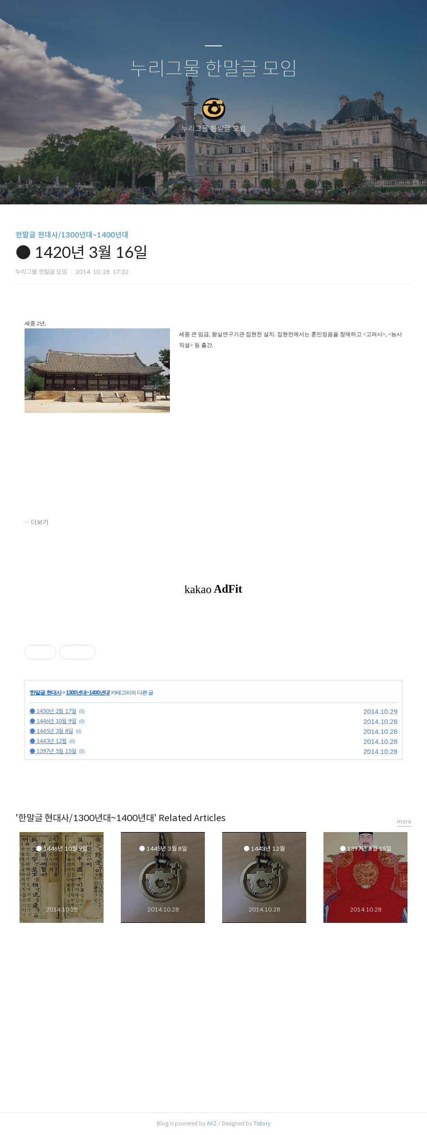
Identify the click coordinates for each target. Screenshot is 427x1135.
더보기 (40, 522)
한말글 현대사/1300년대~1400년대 (72, 235)
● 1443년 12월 (48, 741)
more (404, 821)
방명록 (198, 186)
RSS (228, 186)
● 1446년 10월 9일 (53, 721)
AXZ (212, 1123)
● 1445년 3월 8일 (51, 731)
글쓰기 (167, 186)
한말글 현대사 (45, 692)
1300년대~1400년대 (87, 692)
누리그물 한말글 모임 (214, 69)
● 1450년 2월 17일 (53, 711)
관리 (259, 186)
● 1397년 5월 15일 (53, 751)
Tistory (261, 1123)
